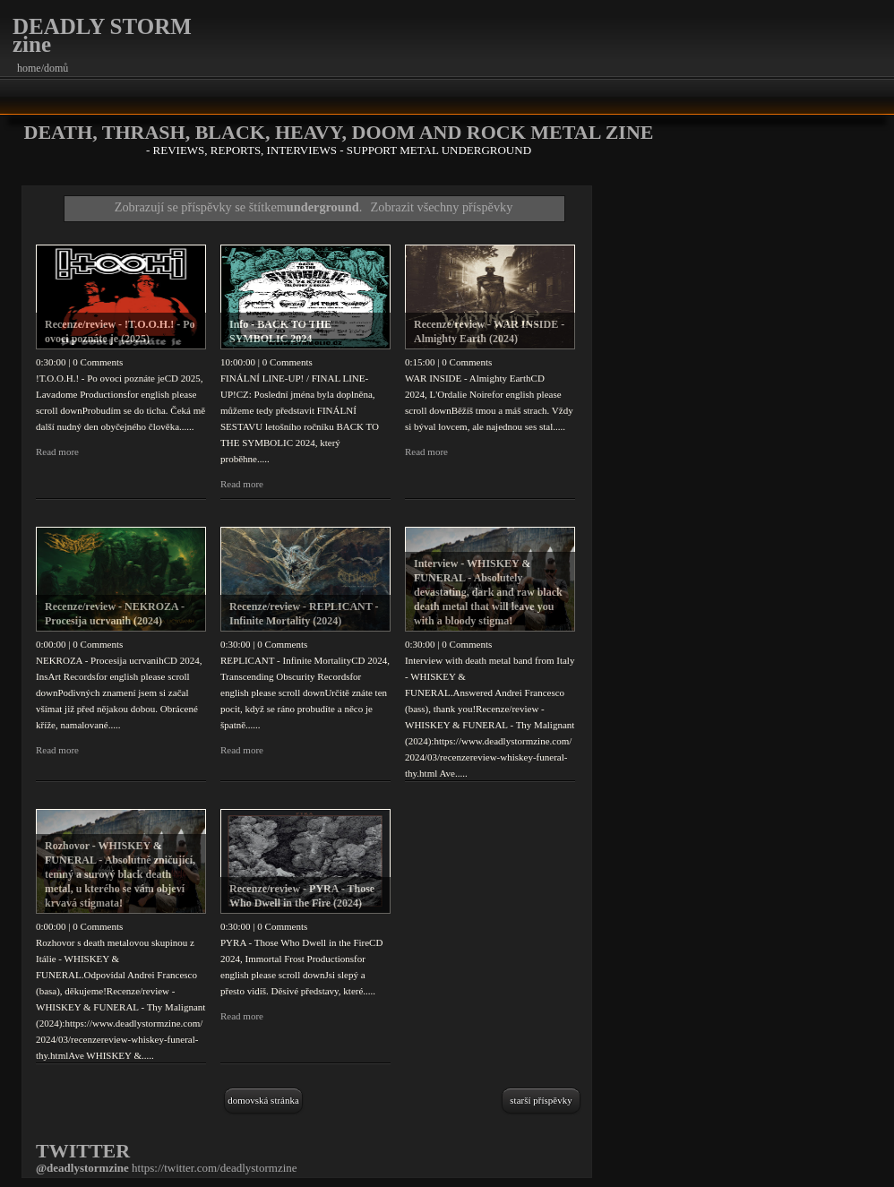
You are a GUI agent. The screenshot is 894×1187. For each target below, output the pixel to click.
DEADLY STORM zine (102, 35)
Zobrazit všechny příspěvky (442, 207)
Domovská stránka (263, 1100)
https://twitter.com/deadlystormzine (214, 1167)
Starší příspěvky (541, 1100)
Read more (57, 451)
